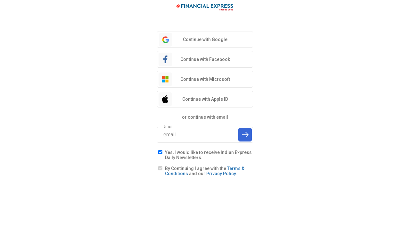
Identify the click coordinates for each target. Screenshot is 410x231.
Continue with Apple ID (205, 99)
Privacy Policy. (221, 173)
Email (168, 126)
